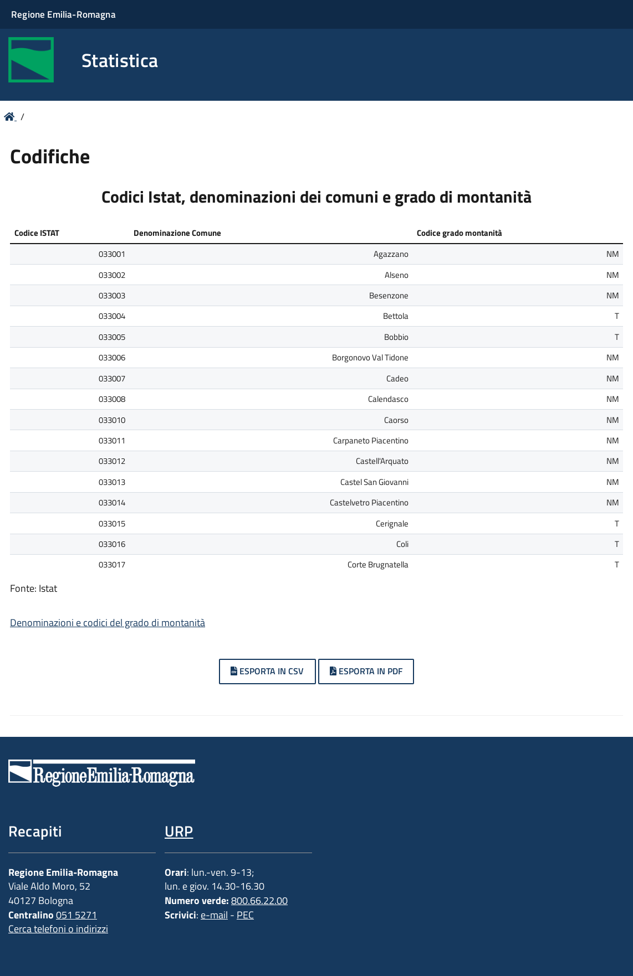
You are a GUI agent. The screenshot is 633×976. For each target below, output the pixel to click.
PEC (245, 914)
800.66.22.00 (259, 900)
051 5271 (76, 914)
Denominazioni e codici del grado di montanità (107, 622)
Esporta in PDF (366, 671)
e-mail (214, 914)
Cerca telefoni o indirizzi (58, 928)
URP (179, 830)
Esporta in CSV (267, 671)
